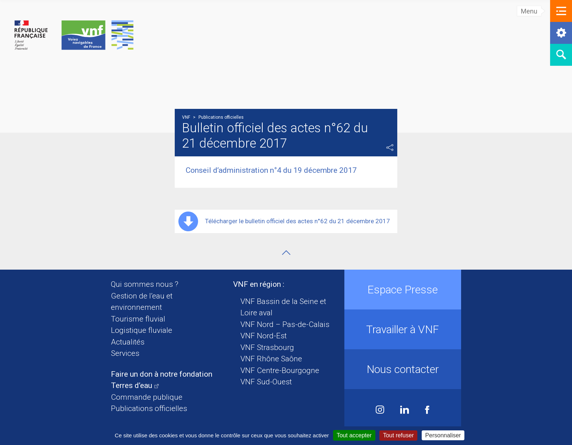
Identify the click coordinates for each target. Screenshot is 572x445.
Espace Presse (402, 289)
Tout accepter (354, 435)
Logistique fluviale (141, 330)
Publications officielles (149, 408)
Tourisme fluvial (138, 319)
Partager (390, 147)
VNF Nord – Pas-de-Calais (284, 324)
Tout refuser (398, 435)
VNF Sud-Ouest (266, 381)
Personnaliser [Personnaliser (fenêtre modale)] (443, 435)
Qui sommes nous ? (144, 284)
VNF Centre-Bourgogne (279, 370)
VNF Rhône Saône (271, 358)
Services (125, 353)
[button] (561, 11)
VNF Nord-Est (263, 335)
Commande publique (146, 397)
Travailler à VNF (402, 329)
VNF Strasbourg (267, 347)
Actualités (127, 342)
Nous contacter (403, 369)
